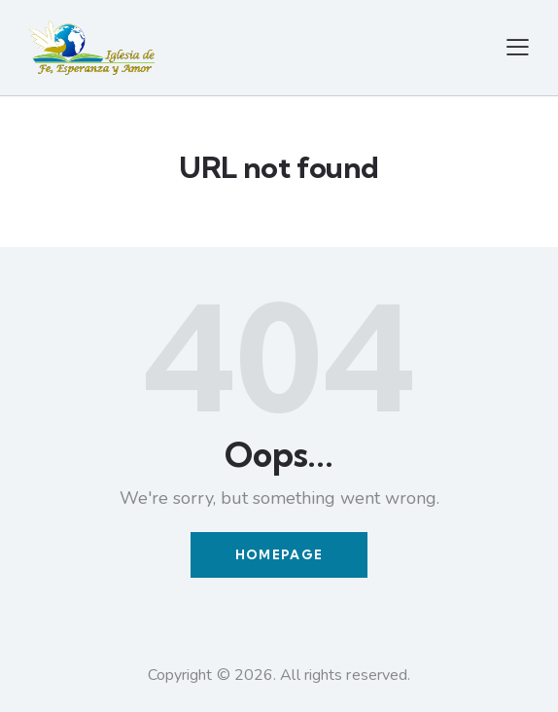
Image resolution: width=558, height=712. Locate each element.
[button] (517, 47)
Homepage (279, 554)
